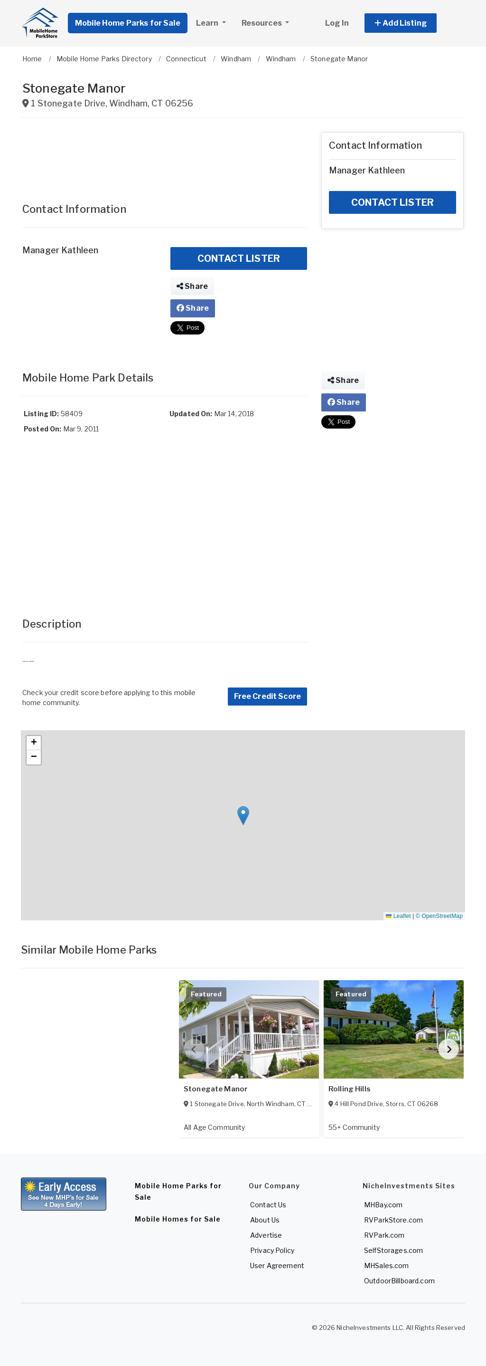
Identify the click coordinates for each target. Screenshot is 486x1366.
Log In (337, 23)
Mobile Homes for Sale (178, 1219)
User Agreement (277, 1265)
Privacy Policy (272, 1250)
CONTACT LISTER (238, 258)
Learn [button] (208, 23)
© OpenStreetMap (439, 916)
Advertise (266, 1235)
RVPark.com (384, 1235)
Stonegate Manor (216, 1089)
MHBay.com (383, 1205)
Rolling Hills (349, 1089)
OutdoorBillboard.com (399, 1281)
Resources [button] (262, 23)
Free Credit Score (267, 696)
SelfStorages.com (393, 1250)
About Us (265, 1220)
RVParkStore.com (393, 1220)
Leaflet (398, 916)
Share (192, 286)
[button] (411, 23)
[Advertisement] (164, 156)
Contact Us (268, 1205)
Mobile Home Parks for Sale (127, 23)
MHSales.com (386, 1265)
